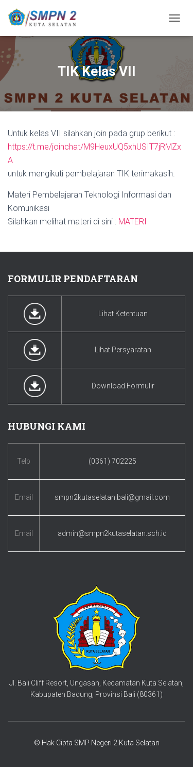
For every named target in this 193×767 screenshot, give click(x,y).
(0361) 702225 (112, 461)
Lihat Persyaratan (123, 350)
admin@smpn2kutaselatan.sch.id (112, 533)
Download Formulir (123, 386)
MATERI (132, 221)
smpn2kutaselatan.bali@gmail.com (112, 497)
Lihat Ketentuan (123, 313)
